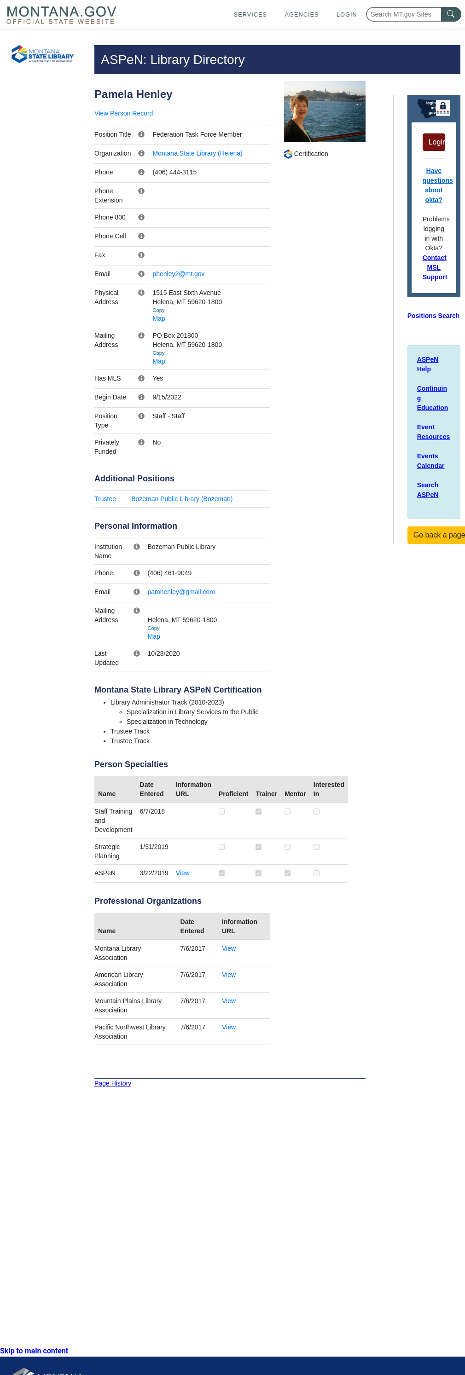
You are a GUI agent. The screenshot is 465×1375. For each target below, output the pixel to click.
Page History (112, 1083)
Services (250, 14)
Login (347, 14)
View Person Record (123, 113)
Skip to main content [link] (34, 1350)
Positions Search (433, 315)
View (183, 873)
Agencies (302, 14)
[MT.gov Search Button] (451, 14)
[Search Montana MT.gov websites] (413, 14)
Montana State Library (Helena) (197, 153)
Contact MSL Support (435, 267)
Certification (306, 153)
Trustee (105, 499)
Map (158, 318)
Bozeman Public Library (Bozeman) (181, 499)
